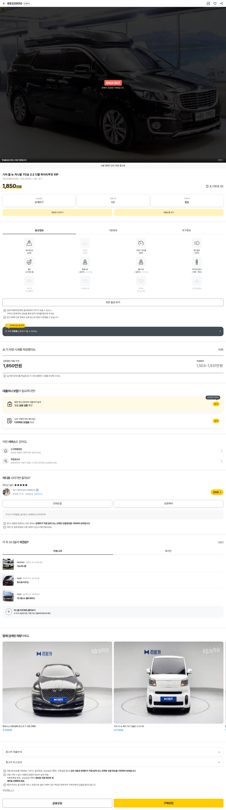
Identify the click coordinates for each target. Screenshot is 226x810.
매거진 (168, 551)
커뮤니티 (57, 551)
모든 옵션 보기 (113, 302)
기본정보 (113, 230)
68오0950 (18, 3)
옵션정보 (39, 230)
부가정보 (186, 230)
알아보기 (113, 404)
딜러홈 (216, 492)
